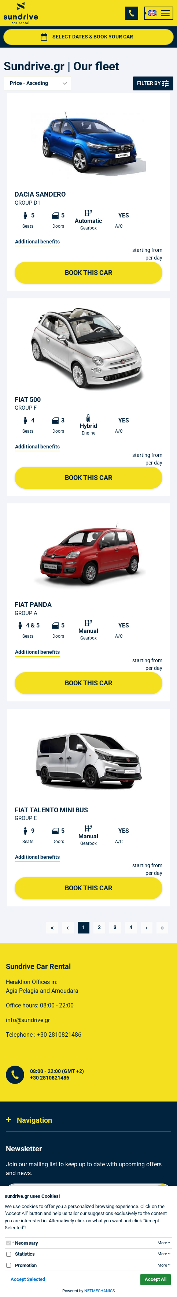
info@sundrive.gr (28, 1020)
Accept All (155, 1279)
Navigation (34, 1120)
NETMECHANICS (99, 1291)
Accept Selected (28, 1279)
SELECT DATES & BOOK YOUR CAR (105, 37)
